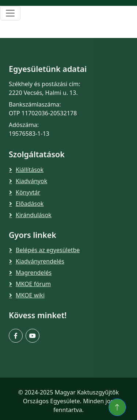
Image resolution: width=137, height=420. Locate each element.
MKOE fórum (33, 284)
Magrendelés (34, 273)
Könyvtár (28, 192)
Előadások (29, 204)
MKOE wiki (30, 295)
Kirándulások (34, 215)
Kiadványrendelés (40, 261)
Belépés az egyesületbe (48, 250)
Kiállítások (29, 170)
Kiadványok (31, 181)
